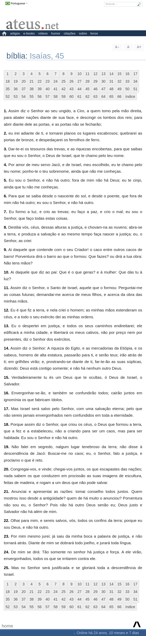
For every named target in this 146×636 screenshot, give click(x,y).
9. (5, 249)
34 (135, 81)
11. (6, 287)
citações (69, 33)
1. (5, 111)
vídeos (43, 33)
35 (8, 89)
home (7, 625)
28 (87, 81)
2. (5, 133)
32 (119, 81)
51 (135, 89)
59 (63, 96)
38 (31, 89)
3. (5, 149)
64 (103, 96)
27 (79, 81)
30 (103, 81)
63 (95, 96)
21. (6, 491)
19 (15, 81)
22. (6, 520)
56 (39, 96)
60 (71, 96)
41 (55, 89)
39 (39, 89)
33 (127, 81)
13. (6, 326)
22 (39, 81)
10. (6, 272)
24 (55, 81)
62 (87, 96)
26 (71, 81)
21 (31, 81)
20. (6, 469)
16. (6, 393)
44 (79, 89)
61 (79, 96)
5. (5, 180)
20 (23, 81)
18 (8, 81)
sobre (83, 33)
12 (95, 74)
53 (15, 96)
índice (130, 96)
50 (127, 89)
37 (23, 89)
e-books (29, 33)
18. (6, 424)
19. (6, 447)
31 (111, 81)
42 (63, 89)
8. (5, 227)
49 (119, 89)
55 (31, 96)
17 (135, 74)
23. (6, 536)
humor (55, 33)
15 (119, 74)
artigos (15, 33)
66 (119, 96)
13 (103, 74)
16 (127, 74)
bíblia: (18, 55)
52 (8, 96)
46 (95, 89)
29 (95, 81)
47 (103, 89)
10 (79, 74)
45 (87, 89)
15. (6, 377)
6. (5, 196)
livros (94, 33)
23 (47, 81)
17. (6, 408)
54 (23, 96)
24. (6, 552)
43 (71, 89)
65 (111, 96)
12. (6, 310)
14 (111, 74)
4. (5, 164)
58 (55, 96)
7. (5, 211)
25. (6, 567)
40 (47, 89)
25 (63, 81)
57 (47, 96)
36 (15, 89)
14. (6, 348)
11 (87, 74)
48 (111, 89)
